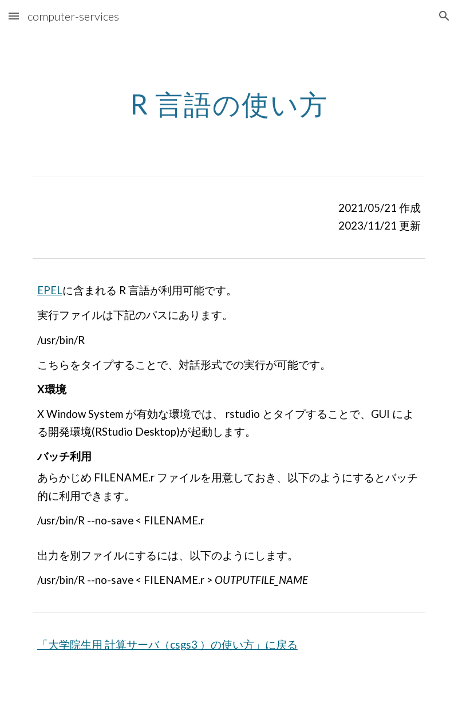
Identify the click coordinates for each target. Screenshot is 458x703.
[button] (13, 15)
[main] (229, 101)
